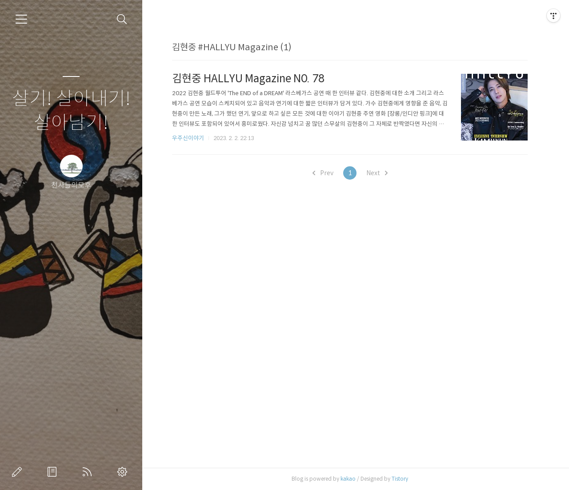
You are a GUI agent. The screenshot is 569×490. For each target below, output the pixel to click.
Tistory (400, 478)
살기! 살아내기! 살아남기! (71, 111)
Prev (323, 173)
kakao (348, 478)
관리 (124, 472)
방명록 (53, 472)
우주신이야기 (188, 138)
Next (377, 173)
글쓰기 (18, 472)
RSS (89, 472)
